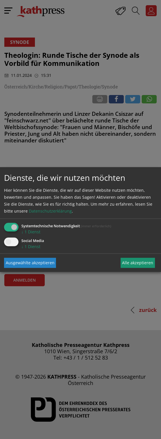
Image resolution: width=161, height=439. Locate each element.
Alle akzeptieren (137, 262)
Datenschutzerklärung (50, 210)
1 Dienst (30, 231)
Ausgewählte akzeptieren (30, 262)
